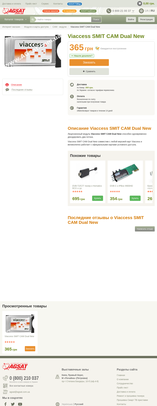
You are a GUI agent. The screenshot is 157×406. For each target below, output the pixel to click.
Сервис (45, 3)
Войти (131, 19)
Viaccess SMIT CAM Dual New (19, 336)
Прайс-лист (31, 3)
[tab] (33, 84)
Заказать (89, 62)
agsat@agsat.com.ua (20, 392)
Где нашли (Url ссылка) (100, 76)
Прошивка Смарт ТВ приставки (132, 400)
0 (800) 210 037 (24, 378)
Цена (74, 76)
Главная (121, 375)
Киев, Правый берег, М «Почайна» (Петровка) (74, 376)
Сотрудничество (125, 383)
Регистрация (146, 19)
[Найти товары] (62, 19)
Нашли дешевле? (82, 56)
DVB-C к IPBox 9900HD (121, 186)
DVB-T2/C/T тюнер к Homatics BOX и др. (87, 187)
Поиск (96, 19)
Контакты (58, 3)
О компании (123, 379)
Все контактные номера (21, 386)
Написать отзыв (145, 229)
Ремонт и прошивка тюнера (130, 396)
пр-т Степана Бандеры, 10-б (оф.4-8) (80, 381)
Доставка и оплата (11, 3)
